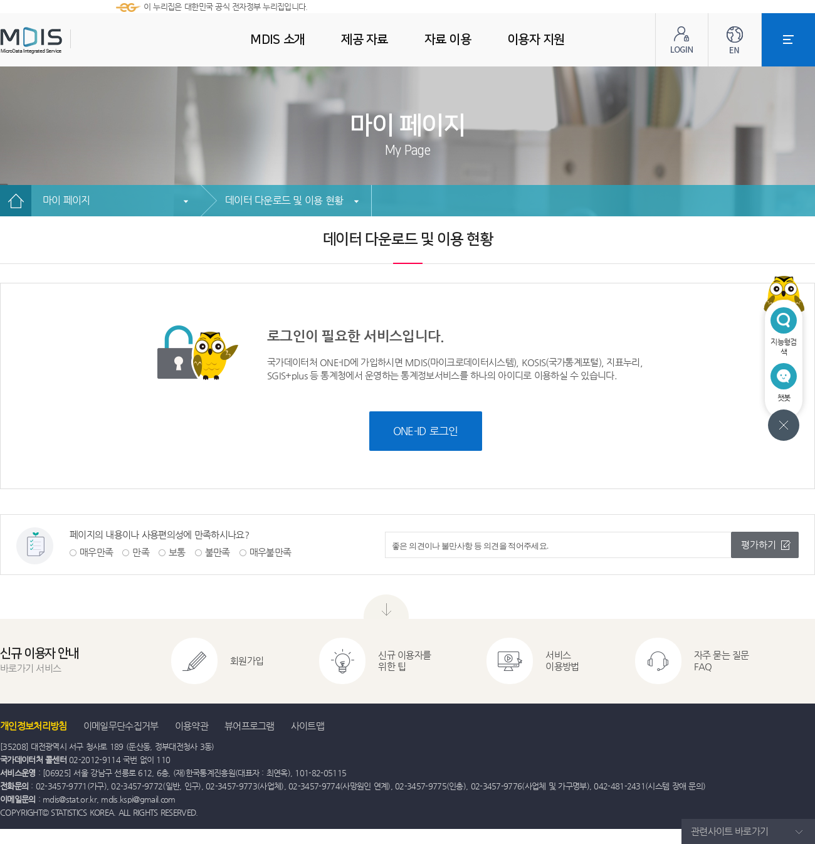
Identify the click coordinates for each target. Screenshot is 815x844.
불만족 (217, 552)
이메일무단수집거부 (121, 725)
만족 (140, 552)
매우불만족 (271, 552)
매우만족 (96, 552)
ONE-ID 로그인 (425, 431)
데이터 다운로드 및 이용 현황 (284, 200)
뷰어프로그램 (249, 725)
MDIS (62, 40)
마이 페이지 (66, 200)
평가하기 (758, 544)
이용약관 (191, 725)
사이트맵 (307, 725)
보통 (177, 552)
